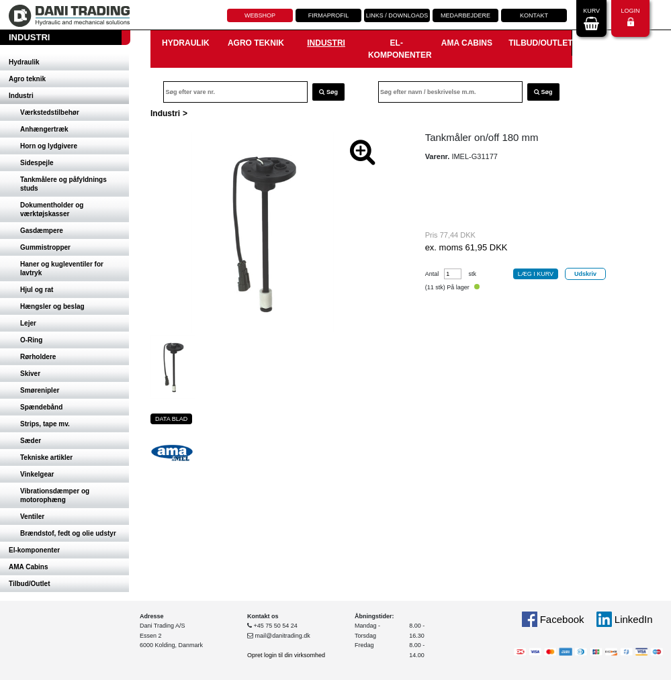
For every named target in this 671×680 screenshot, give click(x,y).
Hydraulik (24, 62)
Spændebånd (41, 407)
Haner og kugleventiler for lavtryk (61, 268)
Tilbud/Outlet (29, 583)
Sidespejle (36, 162)
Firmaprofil (328, 15)
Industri (21, 95)
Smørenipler (39, 390)
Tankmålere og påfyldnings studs (63, 184)
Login (630, 17)
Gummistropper (45, 247)
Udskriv (585, 274)
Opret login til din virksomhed (286, 655)
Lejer (28, 323)
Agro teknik (27, 79)
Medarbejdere (465, 15)
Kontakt (534, 15)
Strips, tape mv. (45, 424)
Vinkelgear (37, 474)
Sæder (30, 440)
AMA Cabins (28, 567)
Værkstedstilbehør (49, 112)
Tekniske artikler (46, 457)
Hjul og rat (36, 289)
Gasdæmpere (41, 230)
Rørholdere (38, 356)
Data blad (171, 419)
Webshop (259, 15)
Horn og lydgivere (48, 146)
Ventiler (32, 516)
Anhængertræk (44, 129)
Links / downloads (397, 15)
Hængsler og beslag (52, 306)
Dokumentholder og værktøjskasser (51, 209)
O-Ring (31, 340)
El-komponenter (34, 550)
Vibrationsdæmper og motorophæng (54, 495)
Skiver (30, 373)
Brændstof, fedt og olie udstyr (68, 533)
